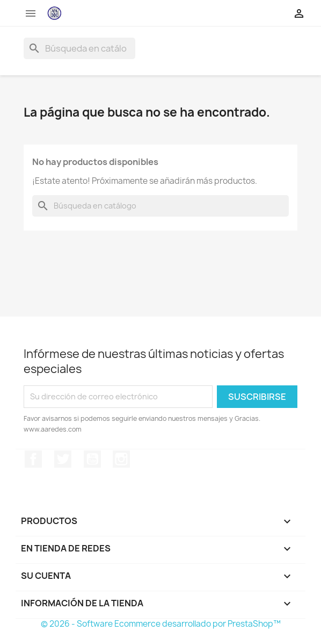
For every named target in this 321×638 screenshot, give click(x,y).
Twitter (62, 459)
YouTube (92, 459)
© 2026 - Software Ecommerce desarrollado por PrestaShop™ (161, 623)
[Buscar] (79, 48)
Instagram (121, 459)
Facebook (33, 459)
